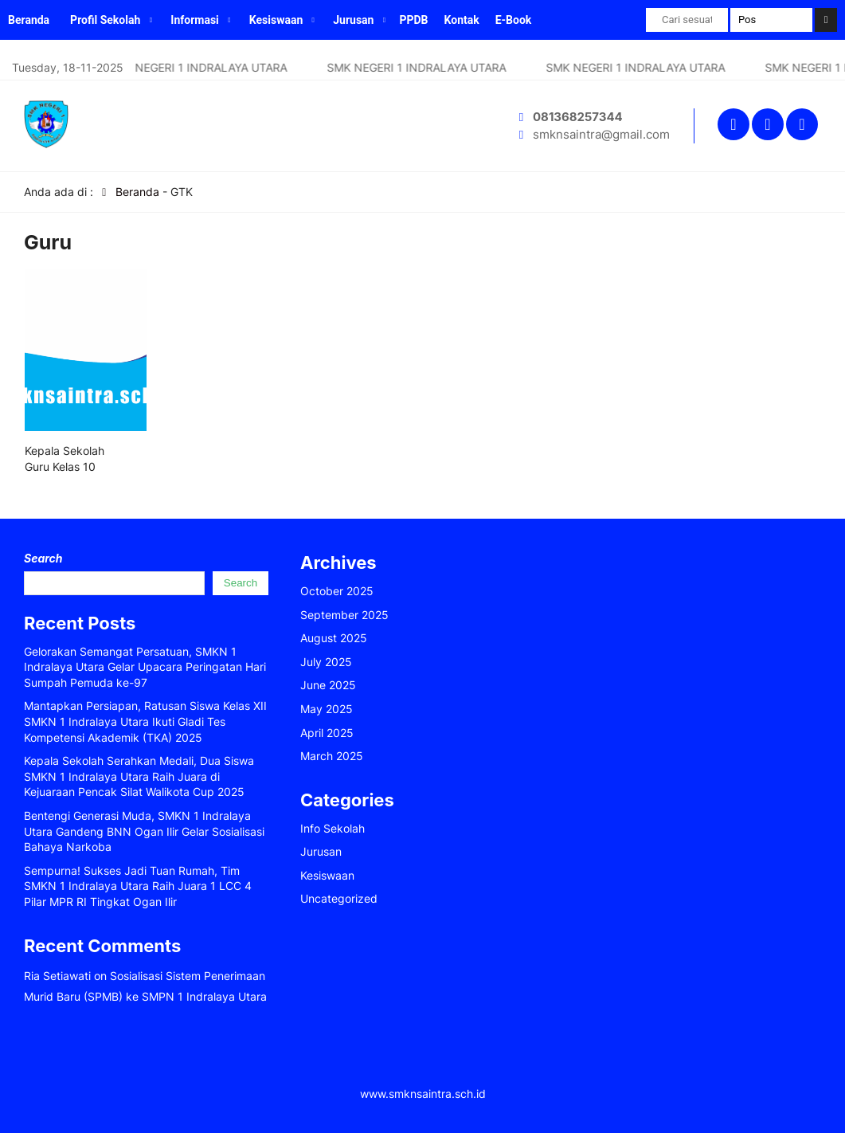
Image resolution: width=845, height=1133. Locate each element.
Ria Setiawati (57, 975)
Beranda (28, 20)
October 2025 (337, 591)
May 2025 (326, 708)
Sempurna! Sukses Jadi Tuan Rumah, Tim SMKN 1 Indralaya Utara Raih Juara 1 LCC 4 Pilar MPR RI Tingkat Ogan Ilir (138, 886)
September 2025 (344, 614)
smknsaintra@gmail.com (601, 134)
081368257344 (578, 116)
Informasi (194, 20)
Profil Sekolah (105, 20)
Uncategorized (339, 898)
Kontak (461, 20)
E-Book (513, 20)
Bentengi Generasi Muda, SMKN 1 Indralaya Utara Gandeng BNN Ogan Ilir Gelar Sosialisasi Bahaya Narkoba (144, 831)
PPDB (413, 20)
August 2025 (333, 638)
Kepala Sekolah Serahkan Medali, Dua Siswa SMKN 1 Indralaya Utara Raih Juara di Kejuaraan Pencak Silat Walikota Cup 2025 (139, 776)
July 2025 (326, 661)
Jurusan (353, 20)
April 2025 (327, 732)
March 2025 (331, 756)
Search (43, 558)
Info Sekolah (332, 828)
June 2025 (328, 685)
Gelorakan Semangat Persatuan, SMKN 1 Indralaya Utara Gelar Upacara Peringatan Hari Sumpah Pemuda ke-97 (145, 667)
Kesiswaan (276, 20)
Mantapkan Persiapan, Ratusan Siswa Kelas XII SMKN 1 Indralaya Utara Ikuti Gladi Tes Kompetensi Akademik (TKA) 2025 (145, 721)
